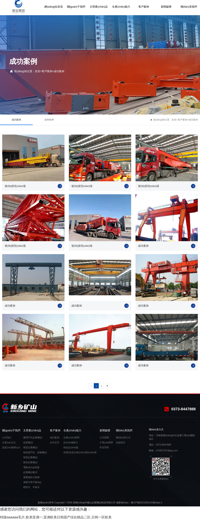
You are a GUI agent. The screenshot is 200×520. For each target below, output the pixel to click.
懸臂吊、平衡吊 (31, 487)
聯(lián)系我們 (124, 430)
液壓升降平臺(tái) (32, 482)
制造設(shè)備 (70, 447)
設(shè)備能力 (70, 442)
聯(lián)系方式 (123, 437)
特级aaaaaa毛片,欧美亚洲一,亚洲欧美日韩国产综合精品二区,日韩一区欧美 (63, 517)
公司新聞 (104, 437)
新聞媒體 (105, 430)
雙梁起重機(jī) (30, 447)
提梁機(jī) (28, 442)
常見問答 (104, 447)
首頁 (37, 71)
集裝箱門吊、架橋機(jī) (35, 452)
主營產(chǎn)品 (32, 430)
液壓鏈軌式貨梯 (31, 477)
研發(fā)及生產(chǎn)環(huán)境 (80, 452)
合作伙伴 (49, 119)
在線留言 (120, 442)
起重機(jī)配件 (30, 472)
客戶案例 (47, 71)
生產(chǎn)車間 (71, 437)
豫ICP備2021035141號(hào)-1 (146, 502)
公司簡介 (7, 437)
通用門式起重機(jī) (32, 437)
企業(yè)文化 (9, 442)
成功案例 (59, 71)
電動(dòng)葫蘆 (31, 467)
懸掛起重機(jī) (30, 462)
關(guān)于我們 (11, 430)
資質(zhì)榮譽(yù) (11, 447)
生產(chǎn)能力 (72, 430)
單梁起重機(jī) (30, 457)
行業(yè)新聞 (106, 442)
